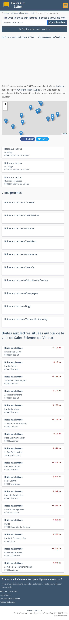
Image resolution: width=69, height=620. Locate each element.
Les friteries (5, 595)
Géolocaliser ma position (34, 29)
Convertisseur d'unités (10, 598)
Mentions (38, 610)
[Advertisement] (34, 64)
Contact (30, 610)
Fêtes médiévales (7, 602)
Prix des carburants (8, 591)
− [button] (5, 109)
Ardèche (60, 86)
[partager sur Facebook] (28, 139)
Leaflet (64, 134)
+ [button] (5, 104)
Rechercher (57, 22)
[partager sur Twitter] (42, 139)
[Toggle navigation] (65, 5)
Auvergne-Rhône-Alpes (28, 89)
